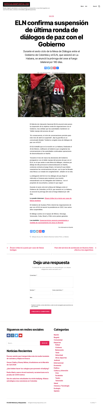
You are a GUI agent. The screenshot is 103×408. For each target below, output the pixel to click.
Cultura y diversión (61, 372)
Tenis (57, 354)
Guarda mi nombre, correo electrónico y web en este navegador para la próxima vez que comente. (52, 307)
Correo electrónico (57, 291)
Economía (57, 367)
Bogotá (56, 338)
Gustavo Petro (58, 238)
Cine (57, 374)
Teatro (57, 379)
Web (31, 298)
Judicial (57, 361)
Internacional (59, 364)
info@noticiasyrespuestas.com (37, 404)
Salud (56, 384)
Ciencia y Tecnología (61, 387)
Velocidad (59, 356)
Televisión (59, 382)
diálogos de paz (36, 238)
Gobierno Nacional (49, 238)
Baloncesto (59, 351)
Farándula (59, 377)
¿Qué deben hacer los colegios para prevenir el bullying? (28, 370)
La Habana (66, 238)
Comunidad (58, 341)
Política (56, 369)
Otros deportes (61, 359)
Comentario (33, 276)
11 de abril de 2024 (45, 74)
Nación (51, 17)
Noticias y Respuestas (19, 404)
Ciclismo (58, 349)
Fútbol (57, 346)
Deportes (57, 344)
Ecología (57, 389)
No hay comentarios (59, 74)
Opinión (56, 392)
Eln (42, 238)
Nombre (32, 291)
